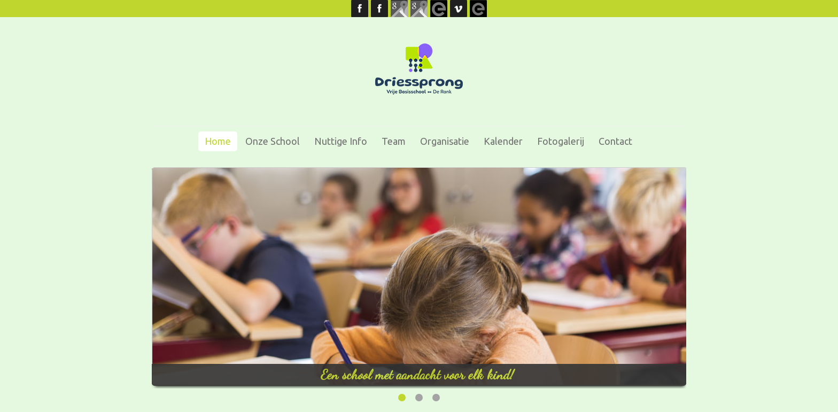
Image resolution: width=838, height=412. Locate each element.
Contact (615, 141)
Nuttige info (340, 141)
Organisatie (444, 141)
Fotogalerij (560, 141)
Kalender (503, 141)
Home (218, 141)
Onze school (272, 141)
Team (394, 141)
